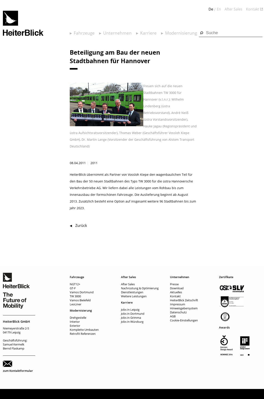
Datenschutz (178, 312)
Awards (224, 327)
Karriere (148, 33)
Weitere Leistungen (134, 296)
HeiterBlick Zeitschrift (184, 300)
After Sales (233, 9)
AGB (173, 316)
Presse (174, 284)
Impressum (177, 304)
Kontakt (252, 9)
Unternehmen (117, 33)
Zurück (81, 225)
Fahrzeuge (84, 33)
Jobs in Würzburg (132, 322)
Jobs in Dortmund (132, 314)
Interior (75, 322)
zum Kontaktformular (18, 371)
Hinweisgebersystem (184, 308)
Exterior (75, 326)
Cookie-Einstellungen (184, 320)
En (219, 9)
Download (177, 288)
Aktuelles (176, 292)
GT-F (73, 288)
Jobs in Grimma (131, 318)
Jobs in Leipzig (130, 310)
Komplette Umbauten (84, 330)
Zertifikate (226, 277)
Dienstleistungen (132, 292)
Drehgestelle (78, 318)
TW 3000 (75, 296)
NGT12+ (75, 284)
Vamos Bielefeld (80, 300)
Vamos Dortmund (82, 292)
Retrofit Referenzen (83, 334)
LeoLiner (75, 304)
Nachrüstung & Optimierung (140, 288)
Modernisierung (181, 33)
